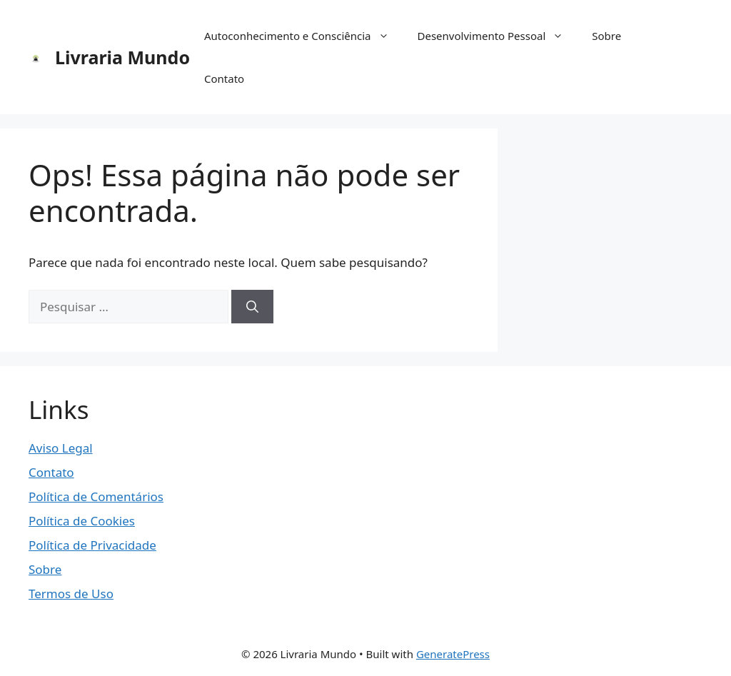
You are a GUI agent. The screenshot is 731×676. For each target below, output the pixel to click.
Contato (224, 78)
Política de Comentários (96, 496)
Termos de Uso (71, 593)
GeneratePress (453, 654)
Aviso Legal (61, 448)
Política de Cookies (82, 521)
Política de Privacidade (92, 545)
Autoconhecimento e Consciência (303, 35)
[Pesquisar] (252, 307)
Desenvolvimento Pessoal (498, 35)
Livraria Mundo (122, 57)
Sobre (606, 36)
